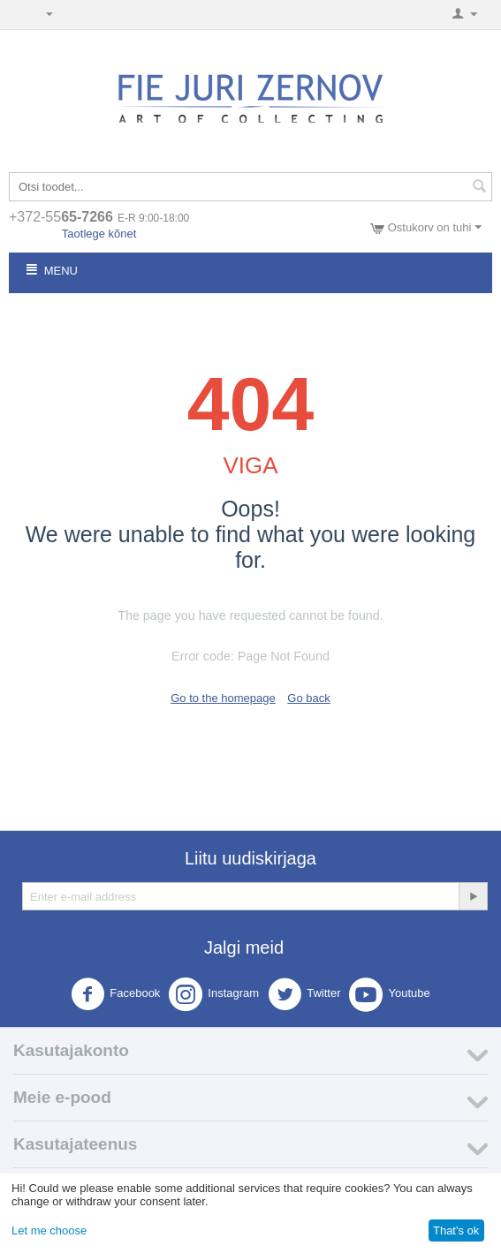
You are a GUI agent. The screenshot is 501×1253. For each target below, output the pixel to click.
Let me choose (49, 1230)
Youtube (389, 994)
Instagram (214, 994)
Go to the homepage (223, 698)
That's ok (456, 1230)
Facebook (115, 994)
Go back (308, 698)
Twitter (304, 994)
